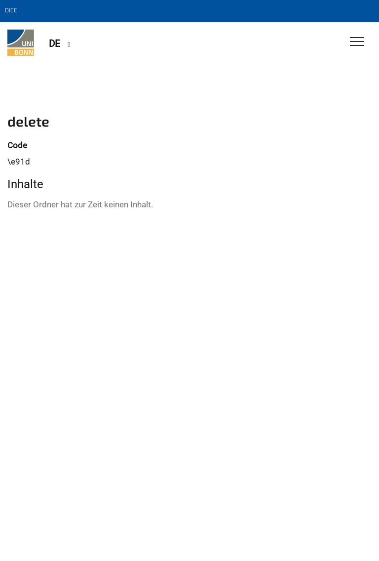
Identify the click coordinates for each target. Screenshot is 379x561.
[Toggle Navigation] (357, 42)
